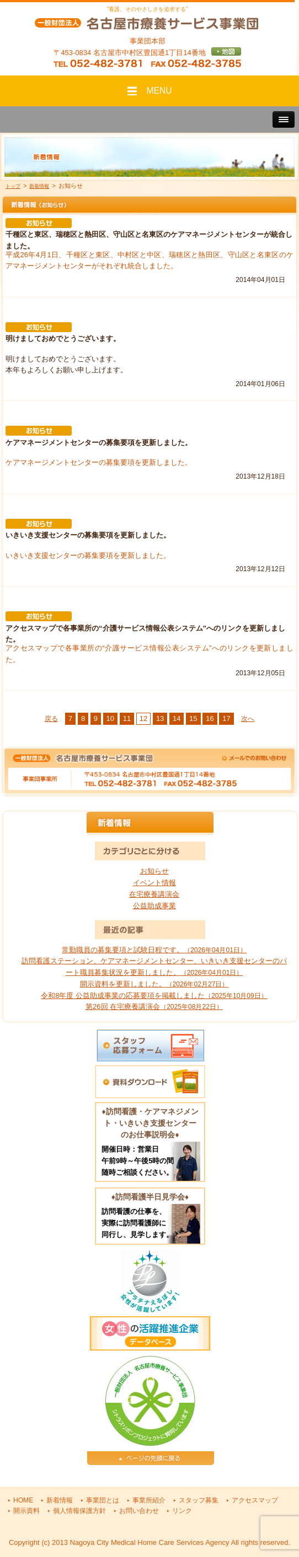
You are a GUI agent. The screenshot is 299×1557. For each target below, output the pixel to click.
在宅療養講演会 (154, 894)
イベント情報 (154, 882)
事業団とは (102, 1500)
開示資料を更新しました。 (154, 984)
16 (209, 718)
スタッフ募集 (198, 1500)
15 (193, 718)
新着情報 (39, 186)
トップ (13, 186)
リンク (182, 1511)
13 (160, 718)
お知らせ (154, 871)
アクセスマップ (255, 1500)
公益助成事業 (154, 906)
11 (127, 718)
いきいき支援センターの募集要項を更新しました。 (88, 555)
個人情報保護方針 (79, 1511)
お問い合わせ (139, 1511)
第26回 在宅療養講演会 (154, 1006)
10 (110, 718)
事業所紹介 (148, 1500)
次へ (247, 719)
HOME (23, 1500)
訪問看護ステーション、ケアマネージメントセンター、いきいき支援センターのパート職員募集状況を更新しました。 (154, 966)
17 (226, 718)
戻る (51, 719)
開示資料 (26, 1511)
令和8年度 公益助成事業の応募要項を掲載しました (154, 995)
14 (176, 718)
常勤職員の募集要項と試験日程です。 (154, 950)
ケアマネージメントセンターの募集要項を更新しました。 (99, 462)
